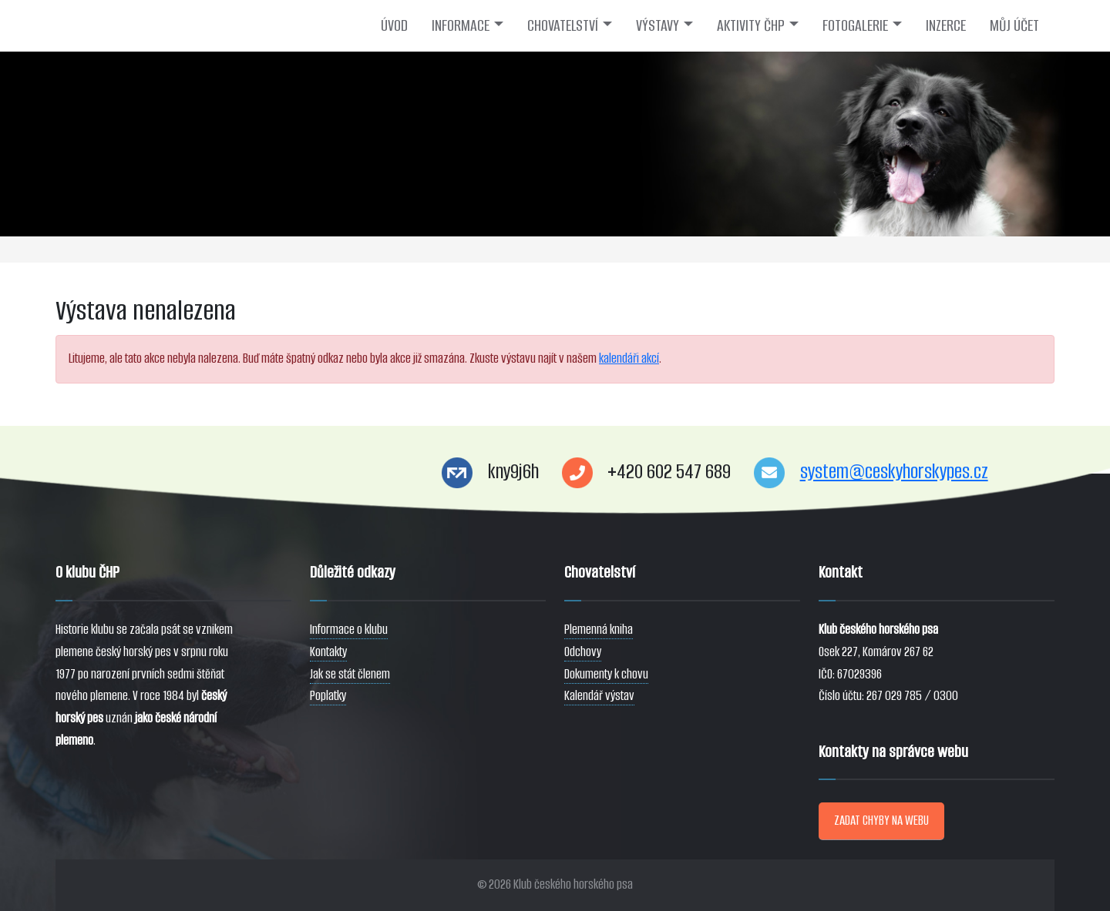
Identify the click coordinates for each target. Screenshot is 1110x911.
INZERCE (946, 25)
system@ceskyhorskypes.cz (894, 471)
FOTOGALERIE (855, 25)
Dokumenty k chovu (606, 674)
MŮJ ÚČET (1014, 25)
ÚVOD (394, 25)
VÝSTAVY (657, 25)
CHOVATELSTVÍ (562, 25)
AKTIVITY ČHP (751, 25)
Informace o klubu (349, 629)
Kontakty (328, 652)
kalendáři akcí (629, 358)
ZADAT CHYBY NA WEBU (881, 820)
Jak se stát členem (350, 674)
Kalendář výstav (599, 696)
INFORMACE (460, 25)
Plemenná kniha (598, 629)
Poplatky (328, 696)
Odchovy (582, 652)
